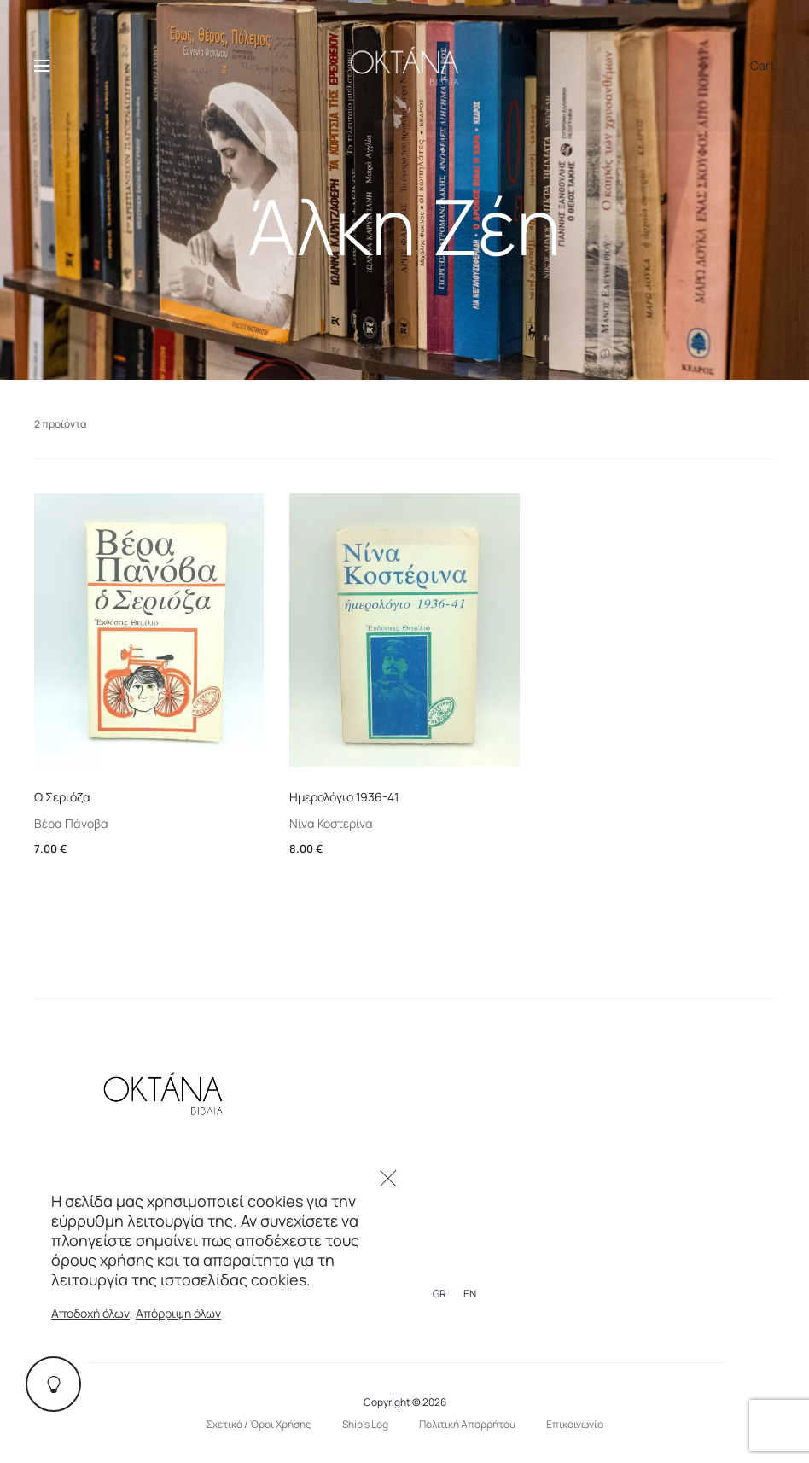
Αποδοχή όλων (90, 1313)
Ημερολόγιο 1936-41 (344, 797)
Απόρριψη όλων (178, 1313)
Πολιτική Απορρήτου (467, 1424)
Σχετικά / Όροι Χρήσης (258, 1424)
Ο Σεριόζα (62, 797)
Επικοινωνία (574, 1424)
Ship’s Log (365, 1424)
